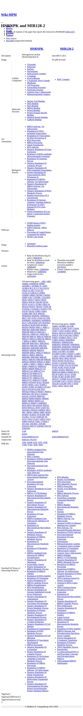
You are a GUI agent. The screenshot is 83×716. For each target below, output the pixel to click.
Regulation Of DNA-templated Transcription (36, 132)
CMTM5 (38, 295)
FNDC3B (47, 307)
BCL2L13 (34, 288)
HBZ (30, 314)
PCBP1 (25, 387)
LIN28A (62, 356)
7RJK (35, 445)
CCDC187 (39, 291)
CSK (30, 297)
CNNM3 (46, 295)
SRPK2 (36, 412)
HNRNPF (66, 345)
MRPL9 (25, 382)
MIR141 (32, 336)
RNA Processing (34, 140)
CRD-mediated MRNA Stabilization (66, 662)
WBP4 (24, 421)
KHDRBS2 (36, 320)
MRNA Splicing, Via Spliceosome (35, 127)
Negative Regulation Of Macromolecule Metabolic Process (38, 509)
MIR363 (25, 362)
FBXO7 (32, 307)
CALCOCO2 (43, 288)
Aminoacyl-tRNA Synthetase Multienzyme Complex (69, 524)
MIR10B (25, 332)
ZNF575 (32, 426)
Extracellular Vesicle (35, 564)
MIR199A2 (44, 343)
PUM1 (54, 367)
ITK (29, 318)
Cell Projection (33, 85)
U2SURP (62, 384)
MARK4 (44, 325)
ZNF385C (34, 424)
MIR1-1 (39, 327)
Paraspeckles (62, 649)
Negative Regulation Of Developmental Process (37, 616)
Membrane (31, 83)
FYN (49, 309)
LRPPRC (70, 356)
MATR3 (25, 327)
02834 (24, 434)
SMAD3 (34, 410)
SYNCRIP (41, 415)
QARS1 (55, 370)
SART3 (61, 374)
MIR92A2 (42, 366)
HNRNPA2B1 (67, 342)
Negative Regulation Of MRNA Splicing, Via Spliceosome (37, 186)
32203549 (31, 276)
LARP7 (77, 354)
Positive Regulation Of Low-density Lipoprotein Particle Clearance (39, 213)
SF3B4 (67, 377)
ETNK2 (39, 304)
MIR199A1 (34, 343)
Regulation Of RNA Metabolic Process (35, 632)
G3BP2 (55, 340)
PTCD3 (68, 365)
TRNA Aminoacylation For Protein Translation (68, 579)
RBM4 (32, 398)
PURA (66, 367)
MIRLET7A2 (27, 371)
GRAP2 (31, 311)
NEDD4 (45, 382)
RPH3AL (31, 408)
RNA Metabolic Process (67, 484)
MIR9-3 (25, 366)
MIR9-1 (41, 364)
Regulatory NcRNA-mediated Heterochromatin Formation (39, 155)
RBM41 (38, 398)
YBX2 (60, 386)
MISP (44, 380)
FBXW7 (39, 307)
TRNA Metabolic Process (67, 647)
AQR (71, 326)
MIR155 (25, 339)
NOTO (25, 385)
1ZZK (45, 442)
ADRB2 (25, 284)
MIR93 (25, 369)
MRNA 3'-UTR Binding (37, 493)
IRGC (24, 318)
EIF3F (24, 304)
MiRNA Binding (64, 555)
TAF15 (64, 381)
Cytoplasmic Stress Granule (38, 80)
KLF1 (24, 323)
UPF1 (69, 384)
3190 (24, 431)
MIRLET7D (27, 376)
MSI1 (61, 358)
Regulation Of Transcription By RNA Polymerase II (38, 137)
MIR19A (25, 346)
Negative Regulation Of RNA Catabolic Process (69, 575)
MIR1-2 (46, 327)
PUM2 (60, 367)
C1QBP (63, 328)
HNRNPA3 (56, 345)
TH (46, 417)
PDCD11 (71, 363)
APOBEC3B (64, 326)
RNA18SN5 (27, 405)
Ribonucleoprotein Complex (38, 94)
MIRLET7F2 (38, 378)
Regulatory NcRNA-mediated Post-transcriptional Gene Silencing (39, 461)
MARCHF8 (35, 325)
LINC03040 (32, 323)
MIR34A (32, 359)
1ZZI (35, 442)
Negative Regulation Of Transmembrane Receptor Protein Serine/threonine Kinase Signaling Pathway (38, 687)
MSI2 (66, 358)
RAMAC (44, 394)
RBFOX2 (41, 396)
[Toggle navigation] (2, 22)
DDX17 (31, 300)
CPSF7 (55, 331)
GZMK (25, 314)
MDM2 (32, 327)
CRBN (25, 297)
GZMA (44, 311)
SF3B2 (55, 377)
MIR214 (39, 353)
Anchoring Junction (35, 90)
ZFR (71, 386)
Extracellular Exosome (36, 87)
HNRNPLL (45, 316)
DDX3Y (69, 333)
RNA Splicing (33, 147)
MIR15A (33, 339)
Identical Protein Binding (37, 117)
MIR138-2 (44, 334)
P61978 (33, 440)
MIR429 (32, 362)
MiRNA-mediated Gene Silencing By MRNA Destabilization (37, 555)
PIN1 (43, 389)
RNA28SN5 (37, 405)
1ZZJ (40, 442)
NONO (61, 361)
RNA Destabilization (35, 587)
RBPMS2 (43, 403)
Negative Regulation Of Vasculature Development (37, 602)
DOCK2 (32, 302)
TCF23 (33, 417)
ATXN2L (56, 328)
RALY (37, 394)
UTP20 (75, 384)
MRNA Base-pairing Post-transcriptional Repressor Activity (38, 477)
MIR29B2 (35, 357)
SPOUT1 (55, 379)
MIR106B (35, 330)
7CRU (30, 445)
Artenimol (31, 244)
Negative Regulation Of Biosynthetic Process (37, 503)
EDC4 (61, 335)
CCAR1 (31, 291)
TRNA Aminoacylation (66, 587)
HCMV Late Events (35, 237)
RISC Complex (63, 79)
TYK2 (29, 419)
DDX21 (55, 333)
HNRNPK (36, 48)
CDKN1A (34, 293)
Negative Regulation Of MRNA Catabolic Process (67, 602)
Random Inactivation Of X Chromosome (38, 196)
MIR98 (31, 369)
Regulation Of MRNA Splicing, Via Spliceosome (38, 180)
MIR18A (41, 341)
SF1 (48, 408)
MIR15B (40, 339)
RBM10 (25, 398)
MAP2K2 (46, 323)
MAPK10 (26, 325)
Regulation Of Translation (37, 578)
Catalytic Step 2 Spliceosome (39, 92)
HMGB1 (41, 314)
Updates (9, 35)
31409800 (61, 272)
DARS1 (68, 331)
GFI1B (25, 311)
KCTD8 (46, 318)
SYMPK (76, 379)
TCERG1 (26, 417)
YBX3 (66, 386)
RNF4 (24, 408)
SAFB (43, 408)
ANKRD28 (33, 284)
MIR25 (32, 355)
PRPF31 (48, 392)
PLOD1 (55, 365)
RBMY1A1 (39, 401)
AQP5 (44, 286)
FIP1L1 (70, 338)
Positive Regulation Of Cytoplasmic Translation (67, 639)
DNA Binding (32, 103)
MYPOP (32, 382)
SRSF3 (48, 412)
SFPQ (73, 377)
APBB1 (42, 284)
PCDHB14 (39, 387)
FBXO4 (25, 307)
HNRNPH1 (75, 345)
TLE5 (24, 419)
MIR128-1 (41, 332)
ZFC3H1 (25, 424)
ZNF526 (25, 426)
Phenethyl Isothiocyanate (37, 246)
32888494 (31, 267)
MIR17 (34, 341)
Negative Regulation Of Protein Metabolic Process (37, 607)
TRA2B (55, 384)
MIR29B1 (26, 357)
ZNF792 (47, 426)
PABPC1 (43, 385)
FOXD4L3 (35, 309)
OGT (37, 385)
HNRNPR (74, 349)
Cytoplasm (31, 76)
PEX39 (31, 389)
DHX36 (77, 333)
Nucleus (30, 69)
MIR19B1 (34, 346)
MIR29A (39, 355)
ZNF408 (42, 424)
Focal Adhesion (33, 78)
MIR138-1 (35, 334)
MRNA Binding (33, 108)
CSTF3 (61, 331)
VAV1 (48, 419)
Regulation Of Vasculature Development (38, 641)
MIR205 (25, 350)
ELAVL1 (31, 304)
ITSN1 (34, 318)
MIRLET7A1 (40, 369)
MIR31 (25, 359)
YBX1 (37, 421)
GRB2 (37, 311)
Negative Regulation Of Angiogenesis (37, 598)
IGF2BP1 (62, 351)
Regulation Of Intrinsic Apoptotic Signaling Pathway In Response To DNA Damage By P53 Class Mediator (39, 204)
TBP (47, 415)
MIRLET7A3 (39, 371)
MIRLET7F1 (27, 378)
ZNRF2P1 (26, 428)
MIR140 (25, 336)
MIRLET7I (37, 380)
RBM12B (56, 372)
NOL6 (54, 361)
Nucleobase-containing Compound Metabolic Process (66, 500)
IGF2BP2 (70, 351)
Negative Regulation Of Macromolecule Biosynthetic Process (39, 497)
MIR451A (41, 362)
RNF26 (46, 405)
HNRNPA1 (56, 342)
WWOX (31, 421)
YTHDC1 (45, 421)
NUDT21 (56, 363)
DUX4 (45, 302)
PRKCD (33, 392)
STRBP (63, 379)
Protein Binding (33, 110)
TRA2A (77, 381)
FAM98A (62, 338)
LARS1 (55, 356)
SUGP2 (70, 379)
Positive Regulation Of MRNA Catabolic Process (37, 581)
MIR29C (43, 357)
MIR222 (25, 355)
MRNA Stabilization (65, 620)
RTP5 (38, 408)
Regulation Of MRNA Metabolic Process (36, 538)
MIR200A (26, 348)
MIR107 (43, 330)
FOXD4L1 (26, 309)
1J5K (24, 442)
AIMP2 (55, 326)
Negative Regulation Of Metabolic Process (37, 533)
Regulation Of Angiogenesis (38, 629)
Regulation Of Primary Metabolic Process (36, 611)
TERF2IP (40, 417)
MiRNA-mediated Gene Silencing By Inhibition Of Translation (38, 520)
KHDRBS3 (46, 320)
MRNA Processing (34, 143)
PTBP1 (62, 365)
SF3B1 (73, 374)
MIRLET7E (37, 376)
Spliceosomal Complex (36, 74)
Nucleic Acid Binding (36, 101)
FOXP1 (44, 309)
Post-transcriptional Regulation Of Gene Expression (35, 484)
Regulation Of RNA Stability (39, 576)
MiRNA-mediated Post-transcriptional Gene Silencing (37, 452)
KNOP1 (70, 354)
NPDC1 (31, 385)
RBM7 (25, 401)
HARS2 (62, 340)
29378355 (61, 267)
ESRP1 (55, 338)
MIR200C (44, 348)
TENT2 (70, 381)
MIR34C (47, 359)
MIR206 (32, 350)
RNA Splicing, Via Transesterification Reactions (69, 529)
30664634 (37, 258)
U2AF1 (36, 419)
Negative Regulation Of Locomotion (37, 648)
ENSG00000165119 (30, 437)
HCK (35, 314)
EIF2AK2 (69, 335)
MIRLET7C (37, 373)
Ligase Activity (63, 617)
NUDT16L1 (69, 361)
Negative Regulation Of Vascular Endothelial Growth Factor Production (39, 592)
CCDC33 (26, 293)
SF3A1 (67, 374)
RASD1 (33, 396)
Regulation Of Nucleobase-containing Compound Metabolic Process (38, 658)
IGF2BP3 (56, 354)
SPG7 (48, 410)
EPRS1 (76, 335)
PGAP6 (37, 389)
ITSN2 (40, 318)
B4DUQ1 (26, 440)
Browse (9, 28)
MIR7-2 (27, 364)
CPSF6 (76, 328)
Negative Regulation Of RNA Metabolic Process (39, 192)
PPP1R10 (26, 392)
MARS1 (77, 356)
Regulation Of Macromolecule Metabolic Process (38, 543)
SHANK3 (26, 410)
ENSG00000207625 (60, 437)
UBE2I (42, 419)
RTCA (76, 372)
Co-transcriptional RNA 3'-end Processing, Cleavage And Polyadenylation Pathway (68, 655)
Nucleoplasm (32, 71)
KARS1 (63, 354)
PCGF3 (47, 387)
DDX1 (24, 300)
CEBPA (42, 293)
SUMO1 (25, 415)
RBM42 (45, 398)
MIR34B (39, 359)
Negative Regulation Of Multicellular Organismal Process (37, 679)
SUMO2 (32, 415)
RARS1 (62, 370)
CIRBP (32, 295)
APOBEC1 (26, 286)
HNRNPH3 (66, 347)
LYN (40, 323)
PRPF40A (26, 394)
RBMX (31, 401)
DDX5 (37, 300)
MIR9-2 (48, 364)
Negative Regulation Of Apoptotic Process (37, 164)
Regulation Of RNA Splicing (69, 532)
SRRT (42, 412)
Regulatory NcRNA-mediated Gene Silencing (39, 471)
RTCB (54, 374)
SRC (24, 412)
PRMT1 (41, 392)
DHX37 (55, 335)
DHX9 (43, 300)
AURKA (25, 288)
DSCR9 (39, 302)
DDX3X (62, 333)
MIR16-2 (27, 341)
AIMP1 (72, 324)
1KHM (30, 442)
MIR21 (33, 353)
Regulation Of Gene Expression (35, 515)
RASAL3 (26, 396)
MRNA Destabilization (36, 585)
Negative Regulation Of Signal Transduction (37, 673)
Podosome (31, 67)
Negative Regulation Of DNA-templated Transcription (39, 169)
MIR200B (35, 348)
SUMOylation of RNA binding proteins (36, 224)
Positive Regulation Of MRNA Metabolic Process (38, 568)
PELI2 (24, 389)
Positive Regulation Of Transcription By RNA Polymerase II (36, 174)
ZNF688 (40, 426)
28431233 (70, 32)
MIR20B (25, 353)
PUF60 (75, 365)
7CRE (24, 445)
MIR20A (40, 350)
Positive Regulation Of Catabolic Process (36, 653)
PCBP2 (31, 387)
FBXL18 (46, 304)
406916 (55, 431)
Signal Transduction (35, 145)
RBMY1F (26, 403)
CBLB (24, 291)
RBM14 (64, 372)
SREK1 (29, 412)
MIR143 (40, 336)
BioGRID (10, 41)
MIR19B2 (43, 346)
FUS (75, 338)
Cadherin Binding (34, 120)
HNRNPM (65, 349)
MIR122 (33, 332)
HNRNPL (36, 316)
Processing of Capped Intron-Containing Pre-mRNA (39, 233)
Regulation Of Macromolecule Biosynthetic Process (39, 527)
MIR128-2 (66, 48)
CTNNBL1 (37, 297)
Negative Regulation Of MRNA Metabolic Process (68, 561)
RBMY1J (34, 403)
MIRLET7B (27, 373)
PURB (72, 367)
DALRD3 (46, 297)
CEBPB (25, 295)
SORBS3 (41, 410)
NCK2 (39, 382)
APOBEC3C (36, 286)
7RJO (40, 445)
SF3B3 (61, 377)
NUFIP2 (63, 363)
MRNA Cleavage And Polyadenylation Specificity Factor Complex (68, 633)
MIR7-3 (34, 364)
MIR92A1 (33, 366)
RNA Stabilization (64, 606)
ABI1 (44, 281)
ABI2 (48, 281)
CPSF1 (70, 328)
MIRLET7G (27, 380)
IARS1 (55, 351)
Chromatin (31, 64)
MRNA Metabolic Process (68, 493)
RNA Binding (32, 106)
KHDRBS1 (26, 320)
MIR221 (46, 353)
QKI (32, 394)
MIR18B (25, 343)
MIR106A (26, 330)
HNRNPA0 (26, 316)
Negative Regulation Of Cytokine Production (37, 621)
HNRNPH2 (56, 347)
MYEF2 (73, 358)
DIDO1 (25, 302)
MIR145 (47, 336)
